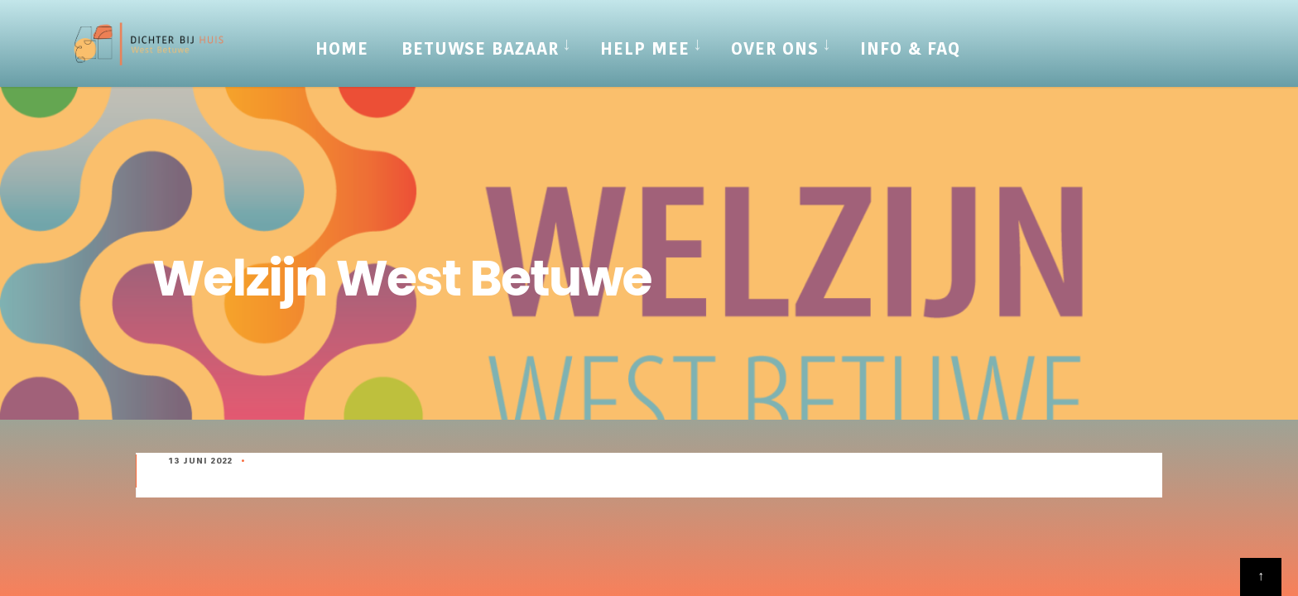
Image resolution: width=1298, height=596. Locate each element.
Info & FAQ (910, 48)
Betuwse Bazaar (480, 48)
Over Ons (775, 48)
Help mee (645, 48)
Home (341, 48)
